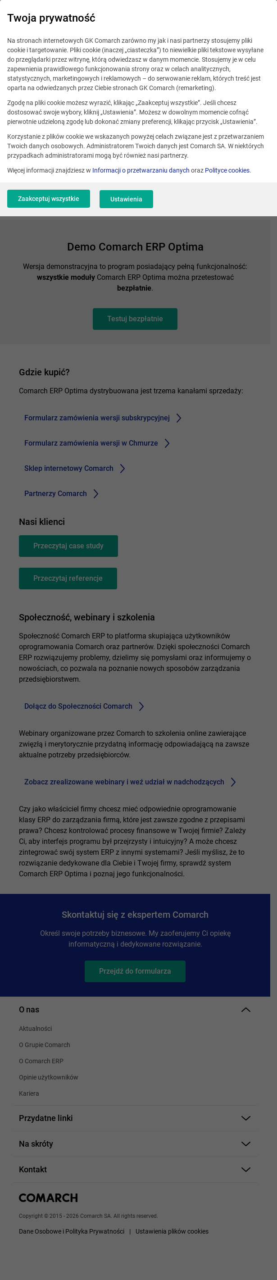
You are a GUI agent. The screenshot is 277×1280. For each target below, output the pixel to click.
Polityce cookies (227, 170)
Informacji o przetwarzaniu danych (141, 170)
